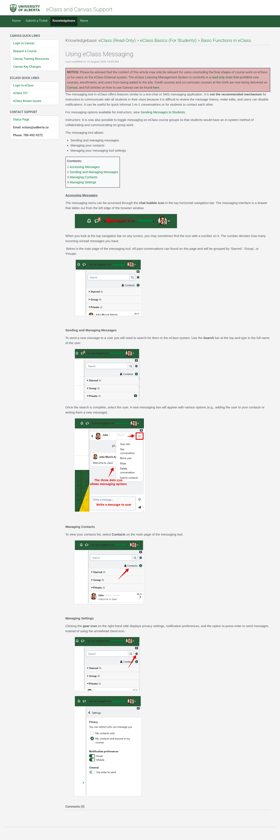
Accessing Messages (85, 167)
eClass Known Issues (27, 101)
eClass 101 (20, 93)
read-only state (222, 77)
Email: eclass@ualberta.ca (31, 127)
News (84, 21)
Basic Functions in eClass (226, 40)
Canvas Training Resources (31, 58)
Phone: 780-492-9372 (28, 135)
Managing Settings (83, 182)
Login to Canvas (24, 43)
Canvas (72, 87)
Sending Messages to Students (163, 112)
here (156, 87)
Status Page (21, 119)
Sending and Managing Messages (94, 172)
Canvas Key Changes (27, 66)
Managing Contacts (83, 177)
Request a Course (25, 51)
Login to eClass (23, 85)
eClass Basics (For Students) (168, 40)
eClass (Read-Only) (117, 40)
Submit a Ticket (37, 21)
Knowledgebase (63, 21)
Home (16, 21)
